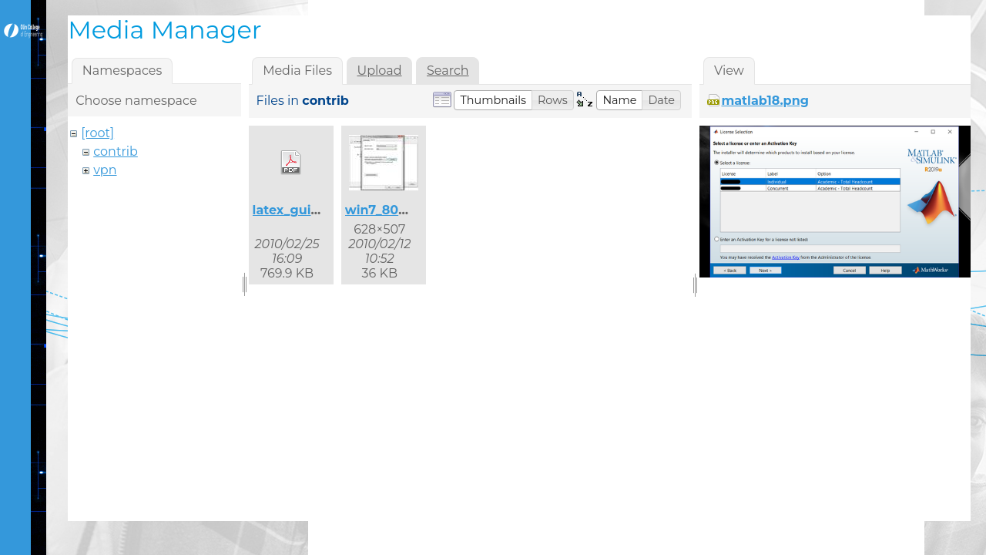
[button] (493, 100)
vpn (104, 170)
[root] (97, 133)
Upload (379, 70)
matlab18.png (765, 100)
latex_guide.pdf (303, 210)
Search (448, 70)
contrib (115, 151)
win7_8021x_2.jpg (401, 210)
